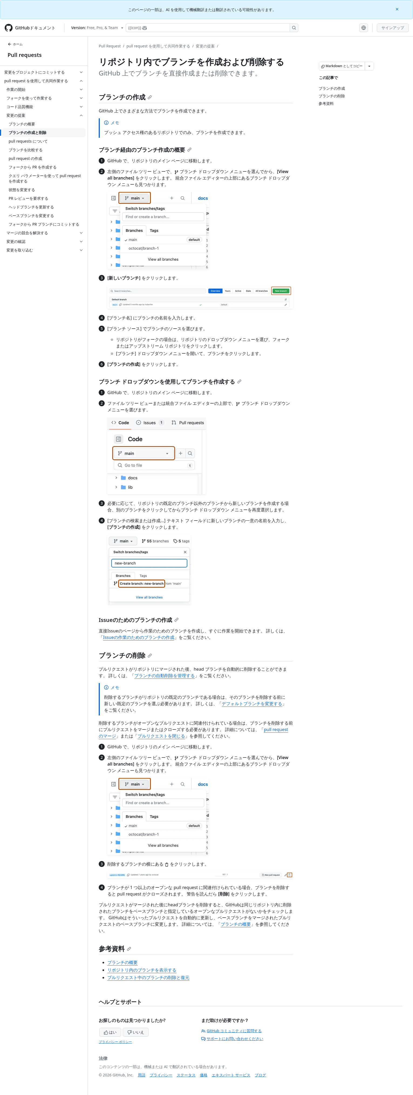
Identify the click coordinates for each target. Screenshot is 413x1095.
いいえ (135, 1032)
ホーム (15, 44)
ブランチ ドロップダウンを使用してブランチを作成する (170, 381)
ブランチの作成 (125, 96)
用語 (141, 1074)
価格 (203, 1074)
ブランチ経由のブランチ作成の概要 (145, 149)
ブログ (260, 1074)
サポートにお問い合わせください (232, 1038)
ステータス (186, 1074)
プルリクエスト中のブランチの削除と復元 (148, 977)
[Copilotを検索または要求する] (212, 27)
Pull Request (110, 46)
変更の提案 (205, 46)
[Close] (397, 9)
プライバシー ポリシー (115, 1041)
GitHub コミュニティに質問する (231, 1030)
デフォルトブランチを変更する (252, 704)
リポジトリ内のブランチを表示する (141, 970)
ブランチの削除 (125, 655)
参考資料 (115, 948)
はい (110, 1032)
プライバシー (161, 1074)
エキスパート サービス (231, 1074)
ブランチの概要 (236, 924)
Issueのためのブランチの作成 (139, 620)
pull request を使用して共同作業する (158, 46)
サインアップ (392, 27)
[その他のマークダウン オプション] (369, 66)
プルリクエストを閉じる (161, 736)
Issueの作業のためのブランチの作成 (138, 637)
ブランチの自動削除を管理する (164, 676)
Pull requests (25, 54)
